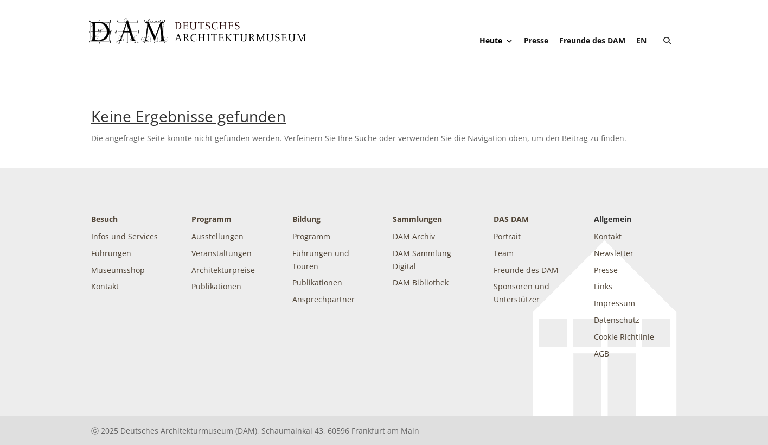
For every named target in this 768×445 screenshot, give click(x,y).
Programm (211, 219)
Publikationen (216, 286)
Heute (496, 41)
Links (603, 286)
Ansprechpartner (323, 299)
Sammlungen (417, 219)
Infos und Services (124, 236)
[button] (667, 40)
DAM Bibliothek (421, 282)
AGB (601, 353)
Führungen (111, 253)
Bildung (306, 219)
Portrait (507, 236)
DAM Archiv (414, 236)
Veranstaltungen (221, 253)
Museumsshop (118, 270)
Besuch (104, 219)
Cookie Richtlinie (624, 337)
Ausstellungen (217, 236)
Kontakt (105, 286)
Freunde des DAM (592, 40)
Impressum (614, 303)
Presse (536, 40)
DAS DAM (511, 219)
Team (504, 253)
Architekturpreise (223, 270)
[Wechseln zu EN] (641, 40)
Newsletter (613, 253)
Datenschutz (616, 320)
